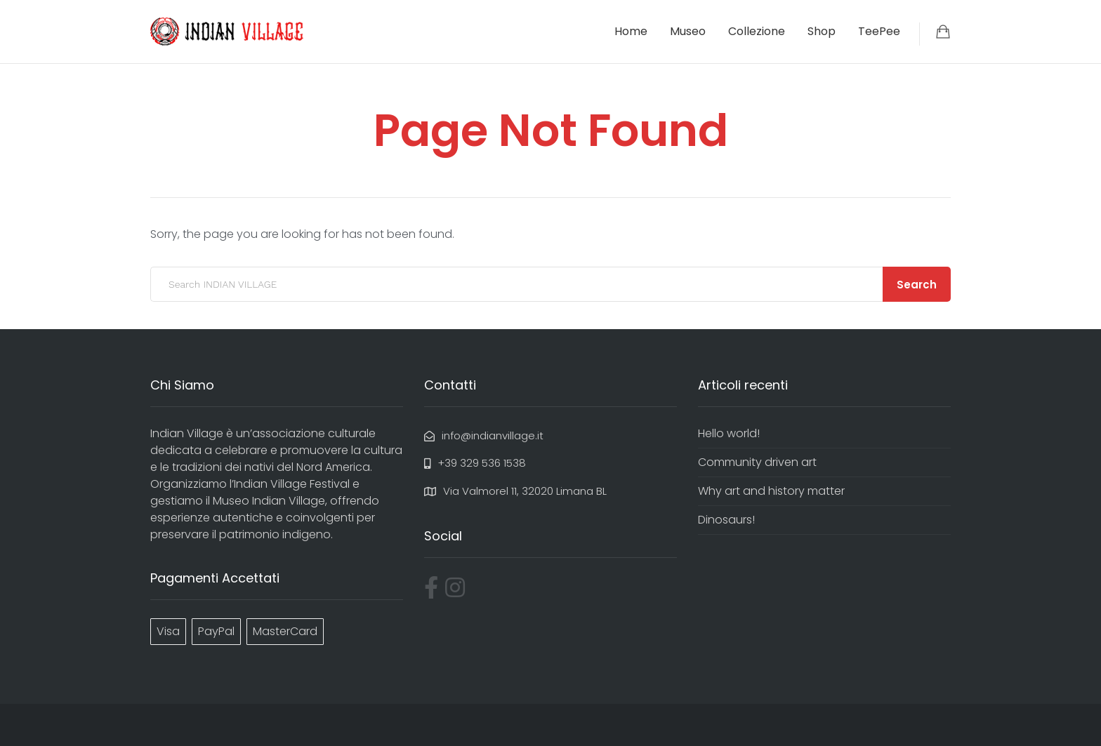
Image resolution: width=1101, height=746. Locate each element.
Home (630, 31)
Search (917, 284)
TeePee (879, 31)
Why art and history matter (771, 491)
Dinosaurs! (726, 520)
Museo (688, 31)
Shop (821, 31)
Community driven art (757, 462)
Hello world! (729, 433)
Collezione (756, 31)
